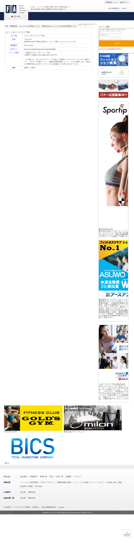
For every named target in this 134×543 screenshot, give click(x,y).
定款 (51, 477)
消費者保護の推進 (64, 482)
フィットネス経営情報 (29, 482)
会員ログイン (124, 2)
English (124, 8)
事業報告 (33, 477)
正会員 (23, 492)
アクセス (77, 477)
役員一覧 (59, 477)
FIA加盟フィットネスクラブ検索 (16, 507)
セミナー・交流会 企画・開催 (110, 482)
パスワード (103, 35)
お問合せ (35, 507)
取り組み (38, 486)
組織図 (68, 477)
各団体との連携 (26, 486)
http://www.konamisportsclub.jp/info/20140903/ (40, 49)
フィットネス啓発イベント (29, 26)
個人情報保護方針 (114, 8)
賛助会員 (31, 492)
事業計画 (43, 477)
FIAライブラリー (47, 482)
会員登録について (111, 2)
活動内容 (13, 26)
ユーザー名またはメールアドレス (112, 30)
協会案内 (23, 477)
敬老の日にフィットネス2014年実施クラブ (59, 26)
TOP (6, 26)
